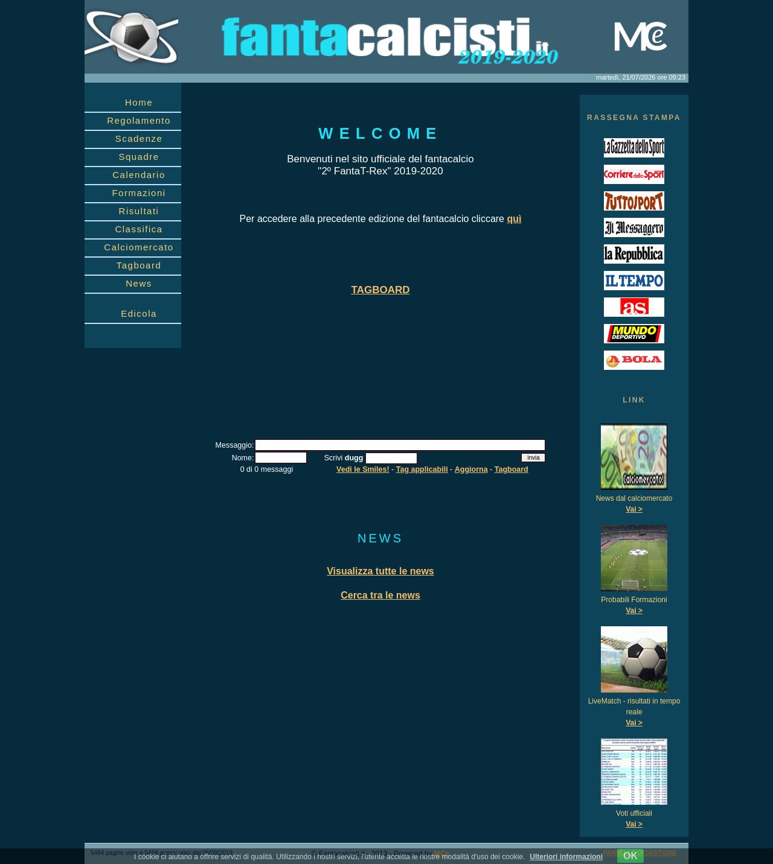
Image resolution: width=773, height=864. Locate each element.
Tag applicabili (422, 469)
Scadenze (139, 138)
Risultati (139, 211)
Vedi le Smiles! (363, 469)
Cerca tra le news (380, 595)
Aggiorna (471, 469)
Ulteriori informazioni (566, 857)
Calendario (138, 175)
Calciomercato (138, 247)
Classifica (138, 229)
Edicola (139, 313)
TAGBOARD (380, 290)
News (139, 283)
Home (139, 102)
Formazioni (138, 193)
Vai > (634, 509)
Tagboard (139, 265)
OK (630, 856)
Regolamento (139, 120)
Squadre (138, 156)
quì (514, 219)
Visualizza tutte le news (380, 571)
